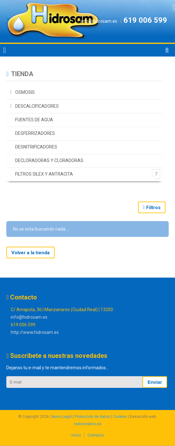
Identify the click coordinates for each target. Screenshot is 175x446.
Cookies (120, 416)
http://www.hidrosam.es (35, 332)
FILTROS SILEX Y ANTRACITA (44, 174)
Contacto (96, 435)
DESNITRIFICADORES (36, 146)
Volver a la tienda (30, 253)
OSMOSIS (25, 92)
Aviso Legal (61, 416)
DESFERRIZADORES (35, 133)
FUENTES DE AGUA (34, 119)
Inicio (76, 435)
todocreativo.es (87, 424)
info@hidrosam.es (29, 317)
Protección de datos (92, 416)
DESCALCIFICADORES (37, 106)
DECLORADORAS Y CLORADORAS (49, 160)
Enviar (155, 382)
